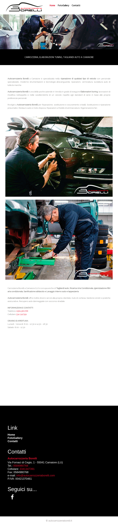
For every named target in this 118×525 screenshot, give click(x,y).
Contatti (13, 441)
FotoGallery (63, 5)
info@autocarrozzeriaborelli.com (35, 475)
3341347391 (27, 468)
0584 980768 (22, 311)
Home (11, 434)
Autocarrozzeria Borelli (22, 458)
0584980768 (20, 465)
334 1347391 (21, 314)
